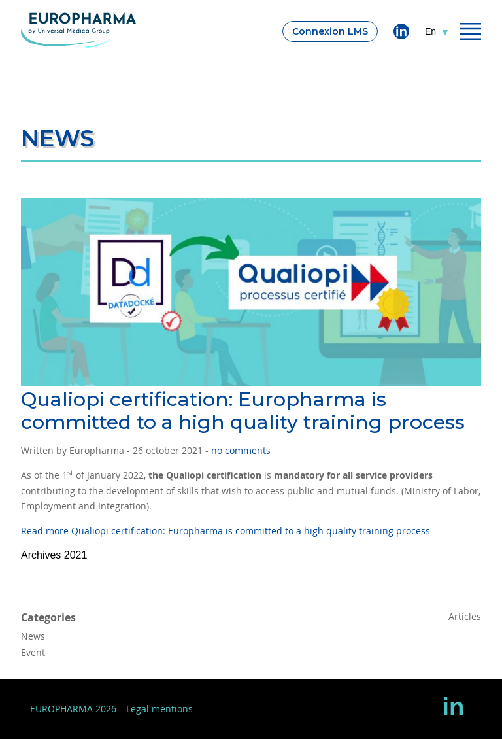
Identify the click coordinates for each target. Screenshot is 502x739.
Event (33, 652)
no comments (241, 450)
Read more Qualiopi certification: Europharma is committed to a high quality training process (225, 530)
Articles (464, 616)
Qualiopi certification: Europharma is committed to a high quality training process (243, 410)
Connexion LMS (330, 31)
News (33, 636)
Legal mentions (159, 708)
